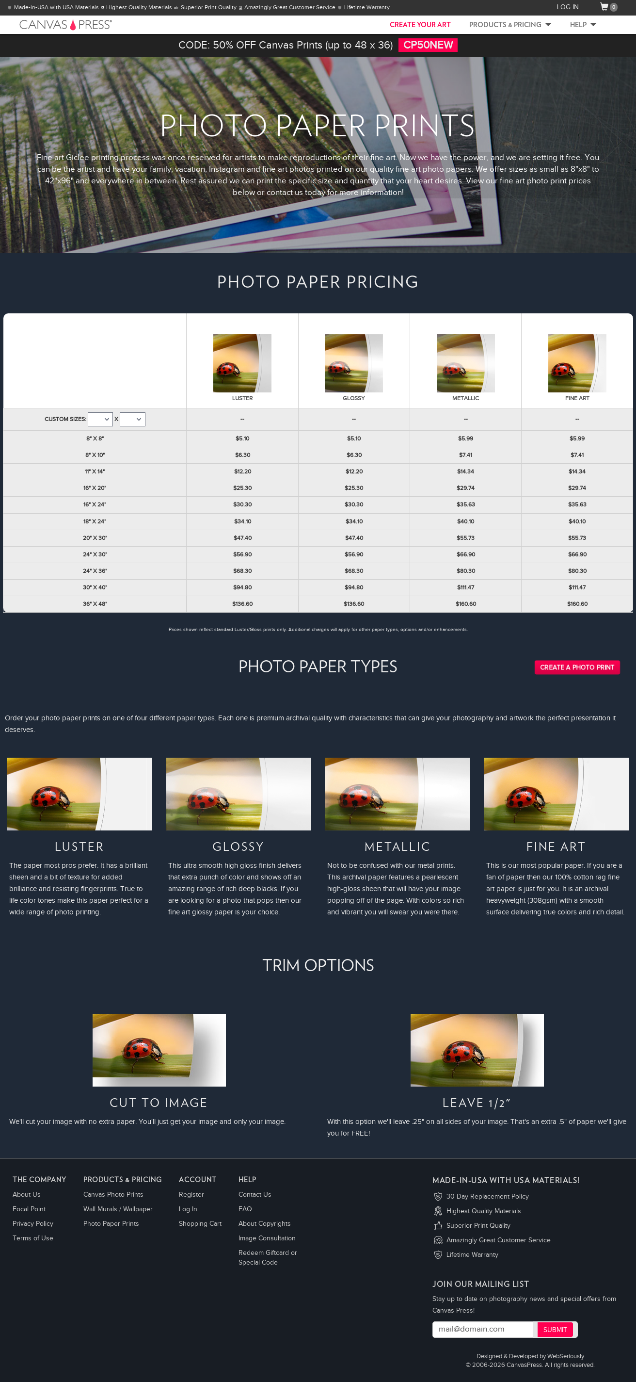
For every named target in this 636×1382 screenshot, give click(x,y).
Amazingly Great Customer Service (498, 1240)
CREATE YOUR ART (420, 25)
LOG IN (568, 7)
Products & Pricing (510, 25)
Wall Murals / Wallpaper (118, 1209)
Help (583, 25)
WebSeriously (565, 1356)
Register (191, 1195)
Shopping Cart (200, 1224)
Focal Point (29, 1209)
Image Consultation (267, 1238)
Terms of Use (33, 1238)
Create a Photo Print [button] (577, 668)
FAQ (245, 1209)
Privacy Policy (33, 1224)
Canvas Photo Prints (113, 1195)
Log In (188, 1209)
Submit (555, 1330)
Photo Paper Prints (111, 1224)
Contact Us (254, 1195)
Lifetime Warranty (472, 1255)
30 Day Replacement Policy (487, 1197)
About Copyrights (264, 1224)
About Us (27, 1195)
